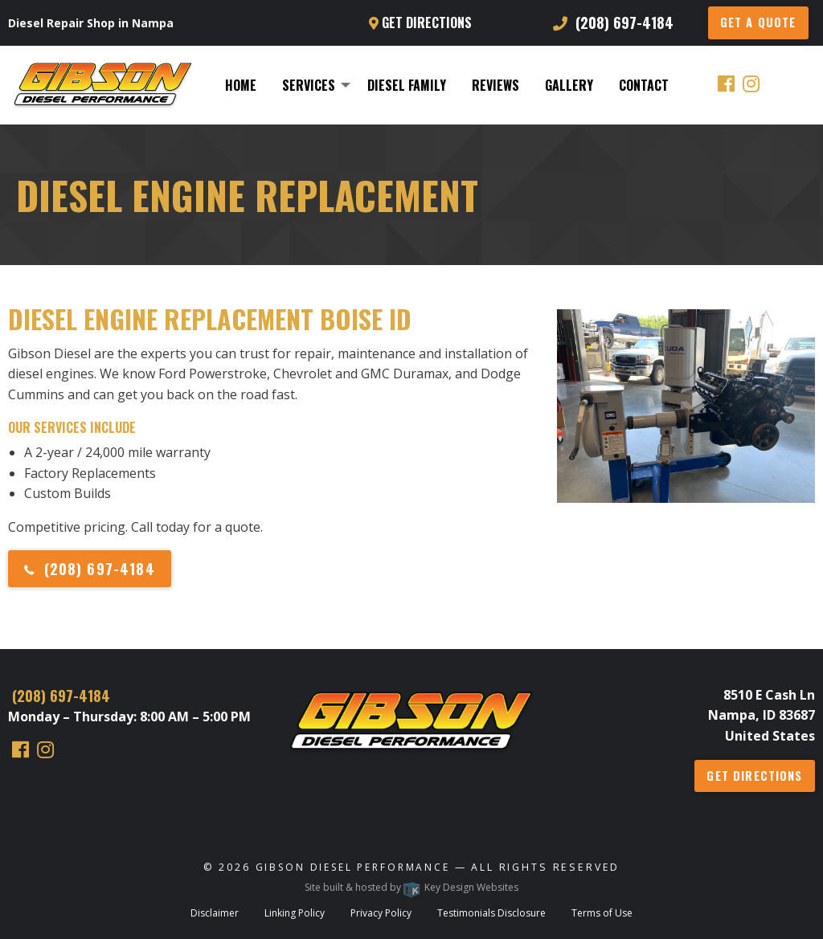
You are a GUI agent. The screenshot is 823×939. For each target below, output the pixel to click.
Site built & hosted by (411, 887)
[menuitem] (240, 85)
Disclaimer (214, 913)
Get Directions (420, 22)
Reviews (495, 85)
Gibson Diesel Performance (353, 867)
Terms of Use (602, 913)
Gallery (569, 85)
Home (240, 85)
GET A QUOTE (758, 22)
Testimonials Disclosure (491, 913)
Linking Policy (294, 913)
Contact (644, 85)
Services (308, 85)
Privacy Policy (381, 913)
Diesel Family (406, 85)
